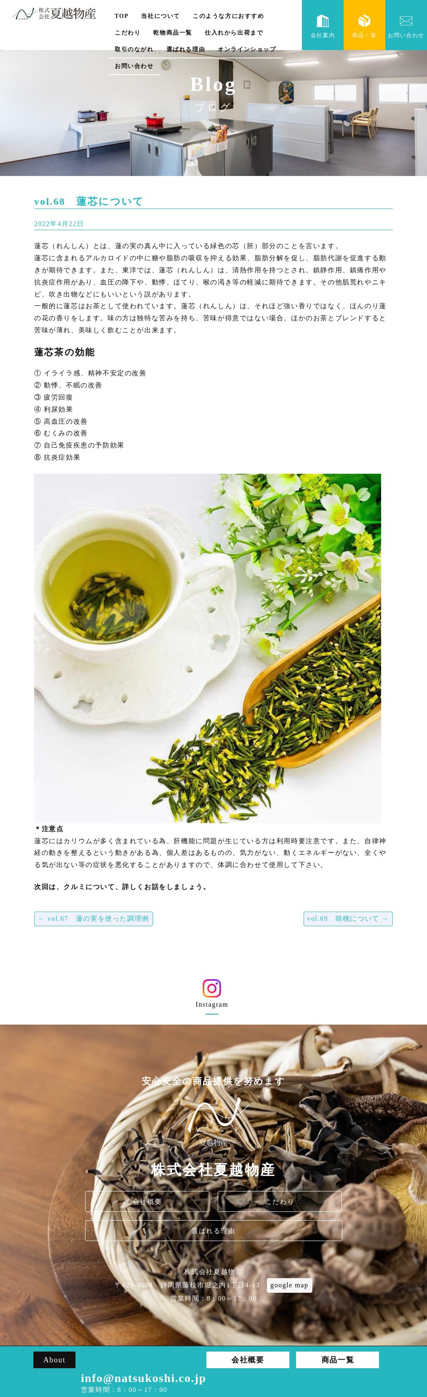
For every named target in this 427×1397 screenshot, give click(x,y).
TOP (121, 16)
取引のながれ (134, 49)
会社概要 (147, 1201)
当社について (160, 16)
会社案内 (323, 26)
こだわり (128, 33)
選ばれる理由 (186, 49)
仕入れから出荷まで (234, 33)
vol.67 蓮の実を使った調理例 (93, 918)
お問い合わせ (134, 66)
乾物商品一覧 (172, 33)
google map (290, 1285)
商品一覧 (364, 26)
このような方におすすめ (228, 16)
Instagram (212, 996)
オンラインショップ (247, 49)
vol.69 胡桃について (348, 918)
